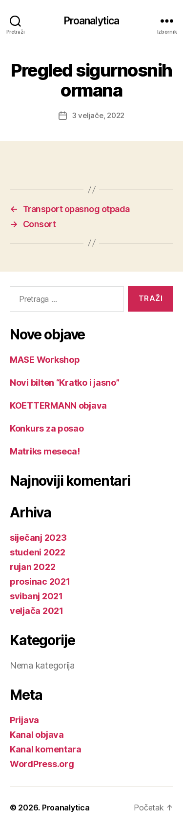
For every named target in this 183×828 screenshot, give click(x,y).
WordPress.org (42, 764)
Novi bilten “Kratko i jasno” (64, 382)
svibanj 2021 (36, 596)
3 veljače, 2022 (98, 115)
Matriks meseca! (45, 451)
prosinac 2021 (40, 581)
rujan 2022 (32, 567)
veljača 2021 (36, 611)
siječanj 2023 (38, 537)
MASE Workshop (45, 360)
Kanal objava (37, 734)
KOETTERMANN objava (58, 405)
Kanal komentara (45, 749)
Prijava (24, 720)
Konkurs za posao (47, 428)
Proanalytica (92, 21)
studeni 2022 (37, 552)
